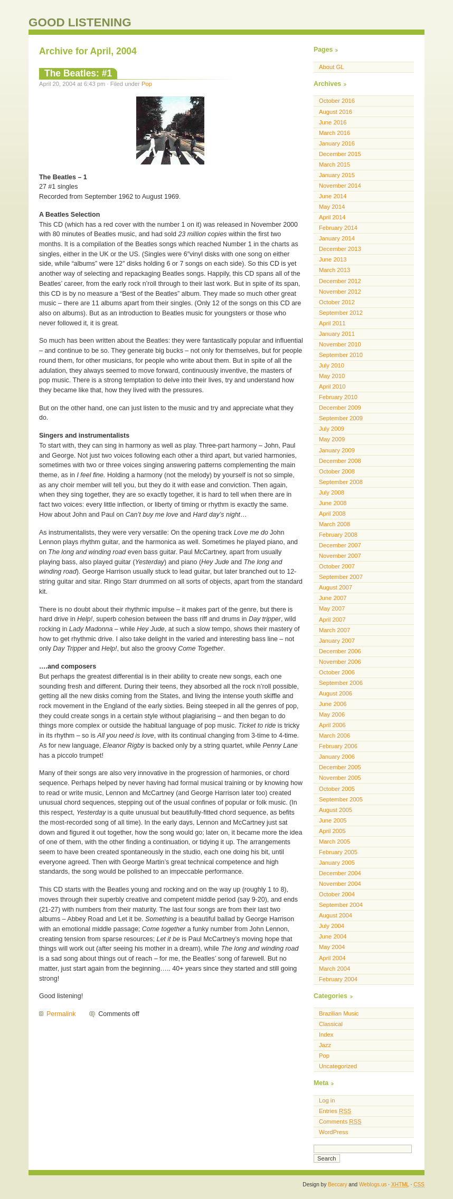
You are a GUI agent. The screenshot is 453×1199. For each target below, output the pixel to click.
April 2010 (332, 386)
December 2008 (340, 461)
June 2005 (332, 820)
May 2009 (332, 439)
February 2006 (338, 746)
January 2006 (337, 756)
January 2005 (337, 862)
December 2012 (340, 281)
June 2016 (332, 122)
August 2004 (335, 915)
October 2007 (337, 566)
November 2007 (340, 556)
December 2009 (340, 407)
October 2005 (337, 789)
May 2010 (332, 376)
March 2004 (334, 968)
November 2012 (340, 291)
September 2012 (341, 313)
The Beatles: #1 (78, 73)
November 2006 (340, 662)
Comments (340, 1121)
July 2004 (331, 926)
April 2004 (332, 958)
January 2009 (337, 450)
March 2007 (334, 630)
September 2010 (341, 355)
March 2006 (334, 735)
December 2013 (340, 249)
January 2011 (337, 334)
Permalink (61, 1014)
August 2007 (335, 587)
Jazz (325, 1045)
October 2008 (337, 471)
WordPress (333, 1132)
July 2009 (331, 429)
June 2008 (332, 503)
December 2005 (340, 767)
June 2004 (332, 936)
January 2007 (337, 640)
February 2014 (338, 228)
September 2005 (341, 799)
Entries (335, 1111)
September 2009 (341, 418)
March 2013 (334, 270)
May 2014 (332, 207)
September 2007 (341, 577)
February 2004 (338, 979)
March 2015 (334, 164)
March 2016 (334, 133)
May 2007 (332, 608)
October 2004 (337, 894)
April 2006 (332, 725)
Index (326, 1034)
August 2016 (335, 112)
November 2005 (340, 778)
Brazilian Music (338, 1013)
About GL (331, 67)
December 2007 (340, 545)
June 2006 (332, 704)
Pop (146, 84)
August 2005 (335, 810)
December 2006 (340, 651)
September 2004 (341, 905)
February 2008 (338, 534)
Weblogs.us (373, 1184)
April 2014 (332, 217)
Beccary (337, 1184)
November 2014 (340, 185)
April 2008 (332, 513)
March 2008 (334, 524)
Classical (331, 1024)
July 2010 (331, 365)
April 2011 (332, 323)
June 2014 (332, 196)
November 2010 (340, 344)
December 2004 (340, 873)
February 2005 (338, 852)
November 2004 (340, 884)
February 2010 (338, 397)
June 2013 (332, 259)
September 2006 (341, 683)
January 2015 (337, 175)
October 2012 (337, 302)
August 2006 (335, 693)
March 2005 (334, 841)
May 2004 (332, 947)
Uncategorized (338, 1066)
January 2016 (337, 143)
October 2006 (337, 672)
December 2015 (340, 154)
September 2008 (341, 482)
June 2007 (332, 598)
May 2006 (332, 714)
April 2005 (332, 831)
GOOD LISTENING (80, 22)
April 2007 (332, 619)
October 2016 (337, 101)
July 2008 (331, 492)
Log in (327, 1100)
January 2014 (337, 238)
